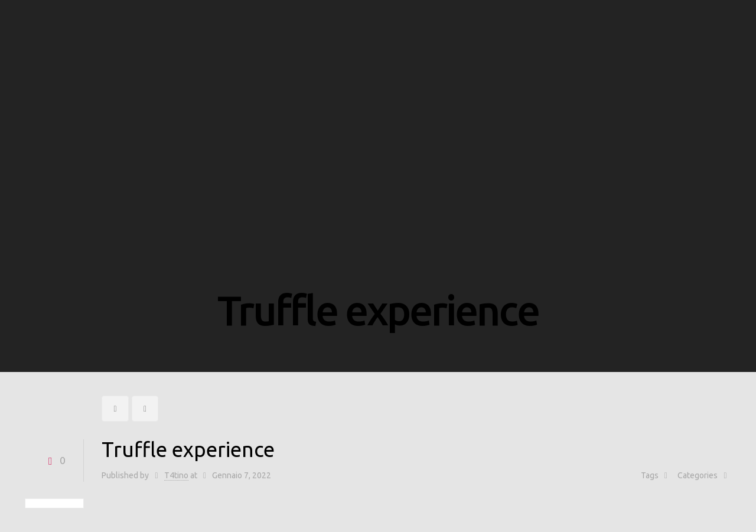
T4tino (176, 475)
